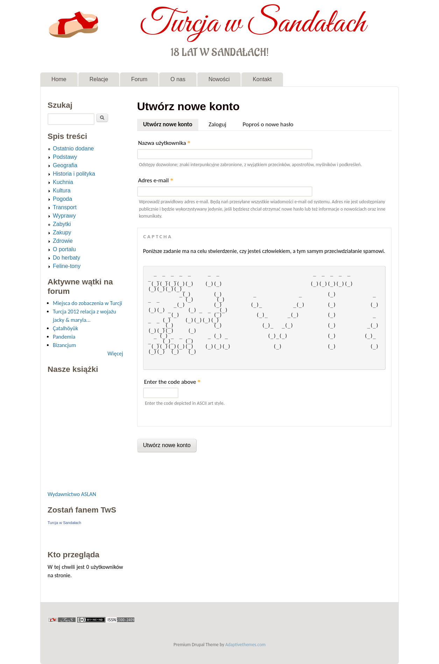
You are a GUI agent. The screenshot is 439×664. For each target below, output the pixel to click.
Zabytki (62, 224)
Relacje (99, 79)
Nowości (218, 79)
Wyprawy (64, 216)
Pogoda (62, 199)
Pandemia (64, 336)
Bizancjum (64, 345)
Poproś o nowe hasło (267, 124)
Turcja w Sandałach (253, 24)
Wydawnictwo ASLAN (72, 494)
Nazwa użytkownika (164, 143)
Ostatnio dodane (73, 148)
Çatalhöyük (65, 328)
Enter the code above (172, 382)
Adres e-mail (155, 180)
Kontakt (262, 79)
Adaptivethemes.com (245, 645)
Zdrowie (63, 241)
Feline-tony (66, 266)
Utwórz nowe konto (170, 123)
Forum (139, 79)
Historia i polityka (74, 174)
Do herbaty (66, 258)
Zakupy (62, 232)
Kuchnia (63, 182)
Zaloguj (217, 124)
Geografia (65, 165)
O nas (177, 79)
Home (58, 79)
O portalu (64, 249)
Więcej (115, 353)
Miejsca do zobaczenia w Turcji (87, 303)
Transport (65, 207)
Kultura (62, 190)
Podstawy (65, 157)
